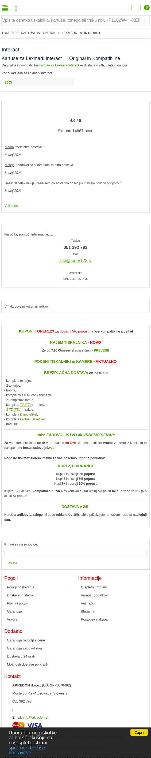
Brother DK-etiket (32, 419)
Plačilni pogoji (17, 603)
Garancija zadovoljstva (24, 648)
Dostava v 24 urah (21, 656)
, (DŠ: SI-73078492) (41, 685)
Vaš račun (88, 603)
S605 (8, 82)
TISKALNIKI (60, 361)
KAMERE (84, 361)
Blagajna (88, 611)
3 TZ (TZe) (13, 410)
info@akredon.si (35, 717)
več (51, 448)
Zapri (139, 732)
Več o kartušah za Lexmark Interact (27, 73)
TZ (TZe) (26, 405)
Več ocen (11, 206)
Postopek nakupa (94, 619)
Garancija (14, 611)
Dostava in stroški (20, 595)
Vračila (12, 619)
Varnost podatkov (94, 595)
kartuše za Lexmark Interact (59, 65)
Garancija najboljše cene (26, 640)
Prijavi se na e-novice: (21, 544)
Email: (17, 717)
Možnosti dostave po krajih (27, 664)
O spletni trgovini (94, 587)
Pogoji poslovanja (20, 587)
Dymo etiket (28, 414)
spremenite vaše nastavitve (27, 750)
